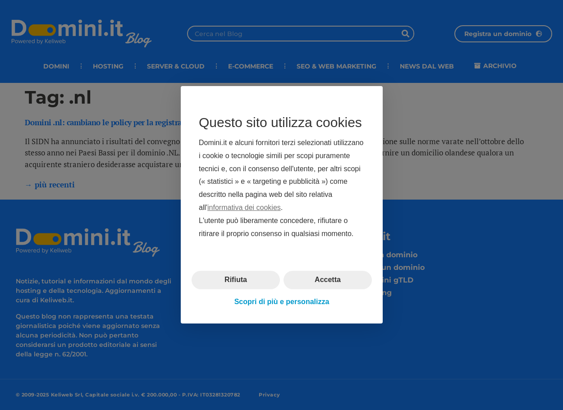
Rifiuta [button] (235, 280)
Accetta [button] (328, 280)
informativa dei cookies (244, 207)
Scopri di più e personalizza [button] (281, 301)
